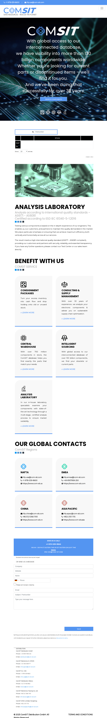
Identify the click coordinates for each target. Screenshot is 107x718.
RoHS (86, 143)
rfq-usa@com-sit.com (35, 2)
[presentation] (23, 614)
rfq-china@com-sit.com (33, 510)
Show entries (23, 148)
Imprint (68, 716)
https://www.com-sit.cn (33, 517)
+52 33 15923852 (25, 680)
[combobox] (16, 577)
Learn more (28, 309)
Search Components (53, 99)
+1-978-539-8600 (12, 2)
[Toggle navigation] (102, 8)
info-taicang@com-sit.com (28, 693)
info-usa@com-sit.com (27, 673)
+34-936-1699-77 (26, 660)
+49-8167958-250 (71, 477)
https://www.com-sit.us (32, 480)
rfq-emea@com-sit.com (74, 474)
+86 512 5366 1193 (30, 513)
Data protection (83, 716)
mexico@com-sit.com (26, 683)
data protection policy (62, 635)
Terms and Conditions (80, 711)
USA (68, 143)
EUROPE (56, 143)
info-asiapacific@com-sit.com (29, 703)
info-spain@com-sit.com (27, 663)
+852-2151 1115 (69, 513)
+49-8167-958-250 (26, 650)
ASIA (77, 143)
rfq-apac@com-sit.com (74, 510)
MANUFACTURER (36, 143)
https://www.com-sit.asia (74, 517)
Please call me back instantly (25, 582)
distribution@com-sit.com (28, 654)
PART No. (19, 143)
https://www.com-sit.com (74, 480)
